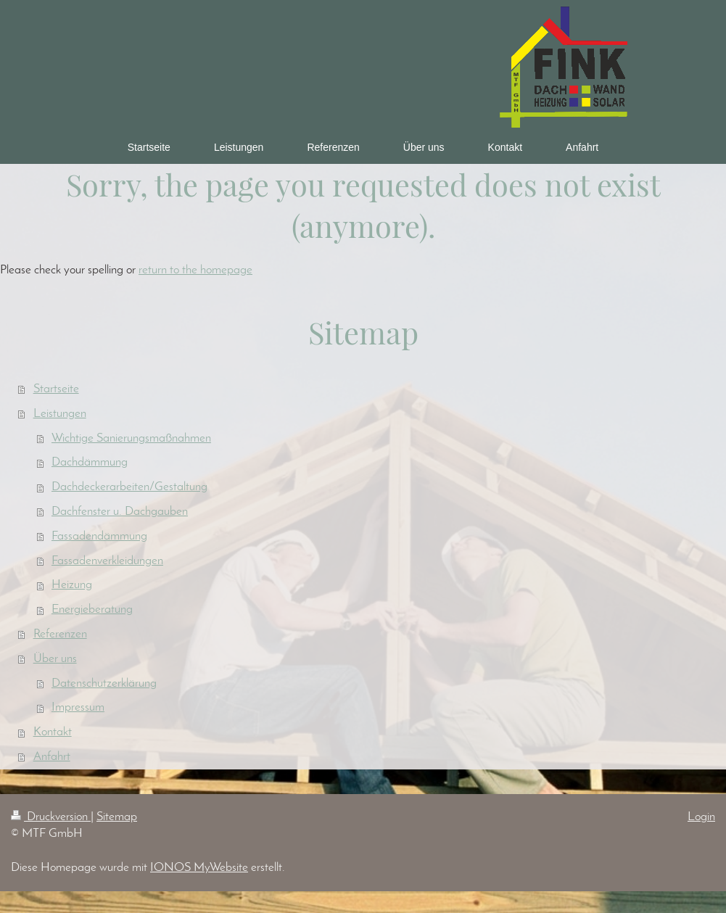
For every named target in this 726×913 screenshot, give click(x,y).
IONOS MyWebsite (199, 868)
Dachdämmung (89, 462)
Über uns (55, 659)
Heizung (71, 585)
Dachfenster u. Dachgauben (119, 511)
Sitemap (116, 817)
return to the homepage (195, 270)
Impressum (77, 707)
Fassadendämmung (99, 536)
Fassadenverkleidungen (107, 561)
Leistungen (59, 414)
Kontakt (52, 732)
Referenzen (60, 634)
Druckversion (51, 817)
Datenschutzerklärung (104, 683)
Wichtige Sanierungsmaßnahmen (131, 438)
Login (701, 817)
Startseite (56, 389)
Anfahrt (51, 757)
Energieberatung (92, 609)
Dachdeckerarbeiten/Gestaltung (129, 487)
